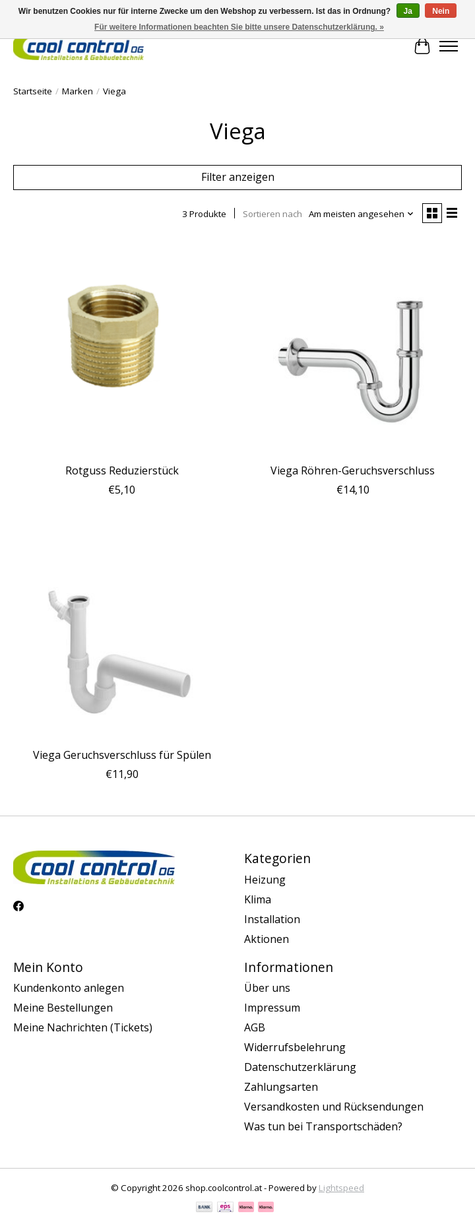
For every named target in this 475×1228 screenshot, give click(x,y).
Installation (272, 919)
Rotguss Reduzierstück (122, 470)
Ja (408, 11)
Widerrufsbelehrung (295, 1047)
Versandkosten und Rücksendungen (334, 1106)
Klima (257, 899)
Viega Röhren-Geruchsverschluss (352, 470)
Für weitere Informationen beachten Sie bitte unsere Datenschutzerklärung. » (239, 27)
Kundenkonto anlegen (68, 988)
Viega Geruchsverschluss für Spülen (122, 755)
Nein (440, 11)
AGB (254, 1027)
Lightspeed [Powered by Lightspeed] (341, 1188)
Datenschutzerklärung (300, 1067)
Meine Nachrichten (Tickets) (82, 1027)
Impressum (272, 1007)
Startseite (32, 91)
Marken (77, 91)
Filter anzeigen (237, 177)
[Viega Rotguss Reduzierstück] (122, 348)
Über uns (267, 988)
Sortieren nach (272, 214)
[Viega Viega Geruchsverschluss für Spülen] (122, 632)
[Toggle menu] (448, 46)
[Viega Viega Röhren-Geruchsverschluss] (353, 348)
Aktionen (266, 939)
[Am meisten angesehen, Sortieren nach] (361, 214)
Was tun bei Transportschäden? (323, 1126)
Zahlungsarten (281, 1087)
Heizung (265, 879)
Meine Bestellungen (63, 1007)
